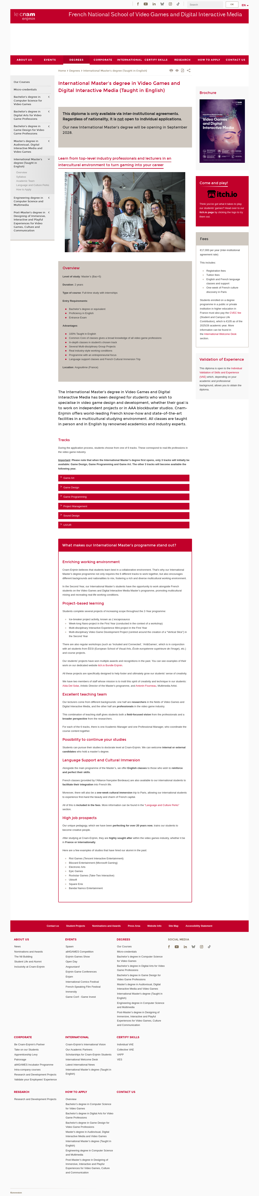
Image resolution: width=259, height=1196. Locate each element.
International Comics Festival (82, 981)
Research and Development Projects (35, 1074)
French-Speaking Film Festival (83, 986)
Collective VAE (125, 1049)
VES (119, 1059)
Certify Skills (128, 1037)
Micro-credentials (25, 89)
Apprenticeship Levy (26, 1054)
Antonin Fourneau (146, 685)
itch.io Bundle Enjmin (110, 665)
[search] (205, 4)
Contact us (53, 926)
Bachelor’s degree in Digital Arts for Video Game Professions (27, 115)
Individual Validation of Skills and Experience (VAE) (221, 372)
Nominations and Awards (106, 926)
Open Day (71, 961)
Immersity (71, 991)
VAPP (120, 1054)
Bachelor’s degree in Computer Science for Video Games (28, 100)
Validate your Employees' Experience (35, 1079)
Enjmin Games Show (78, 956)
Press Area (134, 926)
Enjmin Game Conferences (81, 971)
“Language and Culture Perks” (162, 804)
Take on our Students (26, 1049)
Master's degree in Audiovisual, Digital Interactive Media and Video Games (28, 146)
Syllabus (21, 176)
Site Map (173, 926)
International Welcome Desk (220, 334)
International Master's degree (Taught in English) (115, 70)
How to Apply (23, 189)
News (17, 946)
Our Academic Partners (79, 1049)
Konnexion (16, 1192)
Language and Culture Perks (32, 185)
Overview (21, 172)
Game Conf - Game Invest (81, 996)
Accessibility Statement (199, 926)
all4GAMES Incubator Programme (33, 1064)
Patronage (20, 1059)
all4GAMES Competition (79, 951)
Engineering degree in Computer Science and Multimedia (28, 201)
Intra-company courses (27, 1069)
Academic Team (25, 180)
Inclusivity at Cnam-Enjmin (29, 966)
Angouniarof (73, 966)
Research (21, 1091)
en (244, 5)
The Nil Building (23, 956)
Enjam (69, 976)
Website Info (154, 926)
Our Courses (22, 82)
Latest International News (80, 1064)
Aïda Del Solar (70, 685)
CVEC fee (235, 312)
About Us (21, 939)
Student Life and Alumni (28, 961)
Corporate (23, 1037)
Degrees (74, 70)
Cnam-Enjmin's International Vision (86, 1044)
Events (71, 939)
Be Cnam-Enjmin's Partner (29, 1044)
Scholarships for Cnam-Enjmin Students (89, 1054)
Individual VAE (125, 1044)
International (77, 1037)
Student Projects (75, 926)
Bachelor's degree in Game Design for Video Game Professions (29, 130)
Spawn (70, 946)
